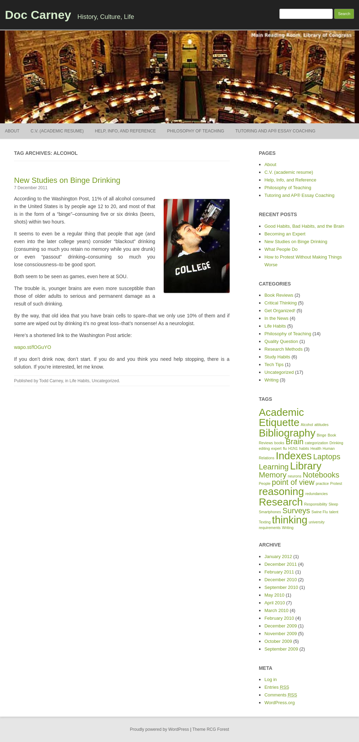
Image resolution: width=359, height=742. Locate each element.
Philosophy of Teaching (195, 131)
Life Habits (79, 380)
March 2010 (276, 610)
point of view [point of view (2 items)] (293, 482)
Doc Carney (38, 14)
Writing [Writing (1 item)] (287, 527)
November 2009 (280, 633)
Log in (270, 679)
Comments (280, 695)
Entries (276, 687)
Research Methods (283, 349)
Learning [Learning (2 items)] (274, 466)
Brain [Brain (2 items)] (295, 441)
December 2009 (280, 625)
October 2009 (278, 641)
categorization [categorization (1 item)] (316, 443)
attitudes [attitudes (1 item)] (321, 424)
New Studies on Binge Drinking (67, 180)
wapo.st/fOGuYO (32, 347)
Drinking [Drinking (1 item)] (336, 443)
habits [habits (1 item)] (304, 448)
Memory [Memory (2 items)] (272, 474)
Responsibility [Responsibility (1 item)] (315, 504)
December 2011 (280, 564)
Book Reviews (278, 295)
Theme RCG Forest (210, 729)
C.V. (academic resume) (57, 131)
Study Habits (277, 356)
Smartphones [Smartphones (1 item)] (270, 512)
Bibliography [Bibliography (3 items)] (287, 433)
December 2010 (280, 579)
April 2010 (274, 602)
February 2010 (279, 618)
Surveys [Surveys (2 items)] (296, 510)
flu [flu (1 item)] (285, 448)
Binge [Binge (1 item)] (321, 435)
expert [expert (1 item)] (276, 448)
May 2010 (274, 595)
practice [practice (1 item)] (322, 483)
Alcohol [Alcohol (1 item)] (307, 424)
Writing (271, 380)
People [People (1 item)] (264, 483)
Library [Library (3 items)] (305, 466)
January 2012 (278, 556)
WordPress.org (279, 702)
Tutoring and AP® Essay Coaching (275, 131)
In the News (276, 318)
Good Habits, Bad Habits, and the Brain (304, 226)
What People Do (281, 249)
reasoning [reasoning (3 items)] (281, 491)
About (12, 131)
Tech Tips (274, 364)
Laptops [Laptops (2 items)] (326, 456)
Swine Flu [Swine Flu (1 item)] (319, 512)
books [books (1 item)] (279, 443)
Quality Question (281, 341)
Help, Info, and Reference (125, 131)
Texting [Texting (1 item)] (265, 522)
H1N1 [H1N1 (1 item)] (293, 448)
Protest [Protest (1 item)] (336, 483)
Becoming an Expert (284, 233)
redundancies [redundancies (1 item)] (316, 494)
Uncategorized (105, 380)
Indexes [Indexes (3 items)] (294, 455)
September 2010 (281, 587)
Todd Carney (51, 380)
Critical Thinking (280, 302)
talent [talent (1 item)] (333, 512)
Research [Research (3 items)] (281, 502)
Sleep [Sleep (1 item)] (333, 504)
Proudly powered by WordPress (159, 729)
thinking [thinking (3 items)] (289, 519)
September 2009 (281, 649)
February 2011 (279, 572)
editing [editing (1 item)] (264, 448)
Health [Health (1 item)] (316, 448)
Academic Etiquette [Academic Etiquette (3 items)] (281, 417)
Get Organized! (279, 310)
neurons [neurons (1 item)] (295, 476)
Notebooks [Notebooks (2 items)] (321, 474)
